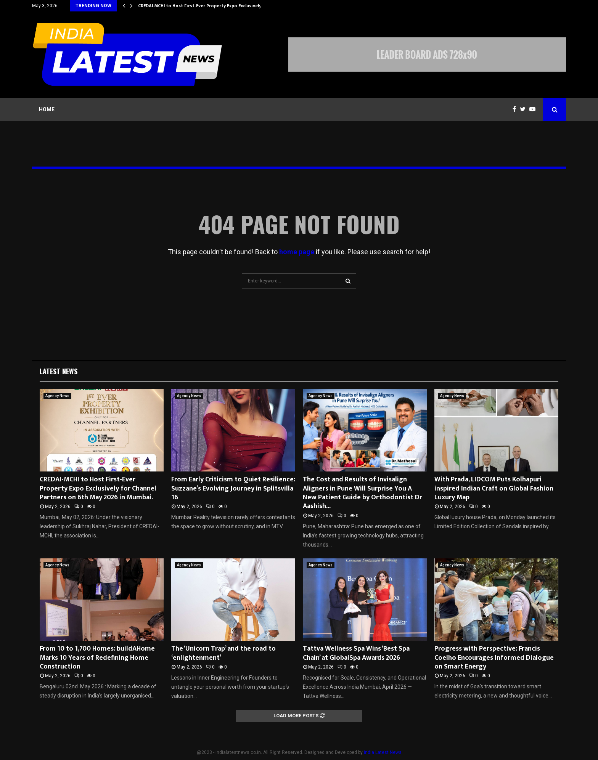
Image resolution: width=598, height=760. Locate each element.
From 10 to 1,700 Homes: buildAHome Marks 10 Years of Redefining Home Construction (97, 657)
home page (296, 252)
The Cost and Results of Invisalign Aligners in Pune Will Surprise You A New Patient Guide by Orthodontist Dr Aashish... (362, 493)
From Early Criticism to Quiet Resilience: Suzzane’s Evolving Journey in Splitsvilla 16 (233, 488)
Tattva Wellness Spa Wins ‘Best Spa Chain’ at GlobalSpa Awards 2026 (356, 653)
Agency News (57, 396)
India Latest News (383, 752)
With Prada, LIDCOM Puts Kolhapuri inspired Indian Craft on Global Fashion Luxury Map (493, 488)
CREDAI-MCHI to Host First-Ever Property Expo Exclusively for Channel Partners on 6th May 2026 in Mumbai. (98, 488)
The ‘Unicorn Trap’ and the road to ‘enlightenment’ (223, 653)
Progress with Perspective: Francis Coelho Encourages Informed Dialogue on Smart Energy (494, 657)
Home (47, 109)
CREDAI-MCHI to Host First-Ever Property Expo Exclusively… (201, 6)
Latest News (58, 371)
